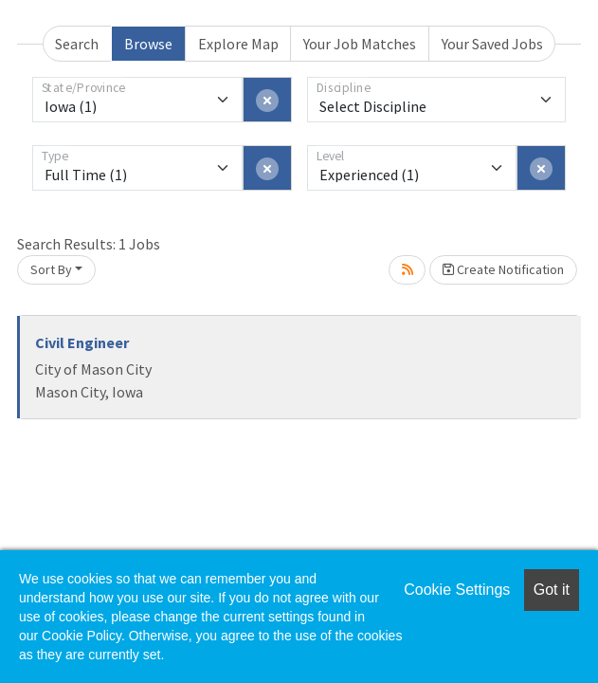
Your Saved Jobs (492, 43)
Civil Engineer (82, 342)
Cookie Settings (457, 589)
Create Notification (503, 269)
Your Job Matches (359, 43)
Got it (552, 589)
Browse (148, 43)
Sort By (51, 269)
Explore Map (238, 43)
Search (77, 43)
